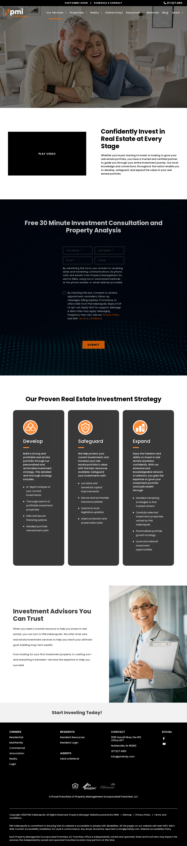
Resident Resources (72, 737)
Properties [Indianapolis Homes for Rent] (77, 12)
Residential (16, 737)
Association (16, 753)
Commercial (17, 748)
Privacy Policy (142, 814)
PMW (116, 814)
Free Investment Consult (93, 72)
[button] (164, 738)
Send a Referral (69, 758)
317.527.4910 (174, 3)
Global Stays (114, 12)
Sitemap (127, 814)
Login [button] (12, 764)
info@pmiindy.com (123, 756)
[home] (16, 13)
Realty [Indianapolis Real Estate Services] (94, 12)
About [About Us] (176, 12)
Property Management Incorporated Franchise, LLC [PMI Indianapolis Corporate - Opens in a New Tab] (106, 796)
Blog (165, 12)
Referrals (153, 12)
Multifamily (16, 742)
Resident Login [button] (69, 742)
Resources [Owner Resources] (133, 12)
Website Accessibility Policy (156, 829)
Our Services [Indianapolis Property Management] (55, 12)
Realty (13, 758)
